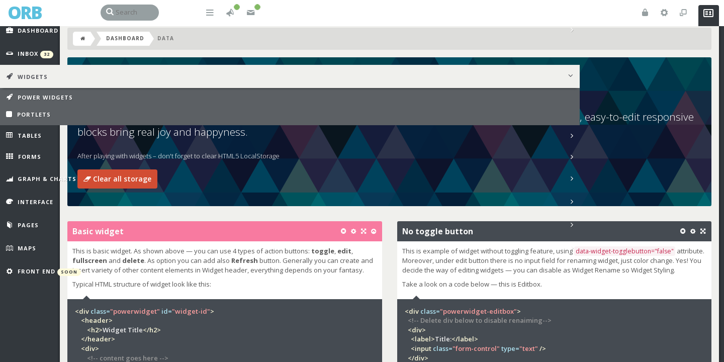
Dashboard (166, 51)
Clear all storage (158, 192)
